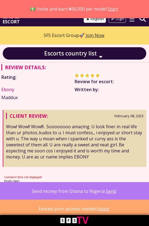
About (10, 193)
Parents (79, 193)
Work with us (133, 193)
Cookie (51, 193)
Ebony (7, 90)
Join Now (95, 18)
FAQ (8, 198)
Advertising (110, 193)
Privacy (37, 193)
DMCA (94, 193)
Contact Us (23, 198)
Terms (23, 193)
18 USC (65, 193)
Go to (74, 6)
